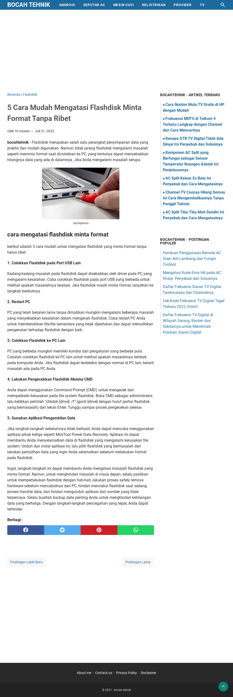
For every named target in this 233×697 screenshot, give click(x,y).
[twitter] (62, 530)
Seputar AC (94, 5)
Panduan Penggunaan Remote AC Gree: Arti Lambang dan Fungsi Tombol (192, 259)
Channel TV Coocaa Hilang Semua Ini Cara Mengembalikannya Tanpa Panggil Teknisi (194, 198)
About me (84, 673)
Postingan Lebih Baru (26, 562)
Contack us (103, 673)
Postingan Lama (137, 562)
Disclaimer (148, 673)
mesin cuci (123, 5)
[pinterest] (99, 530)
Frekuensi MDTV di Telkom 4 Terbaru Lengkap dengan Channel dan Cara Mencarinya (192, 124)
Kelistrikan (154, 5)
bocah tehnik (28, 4)
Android (67, 5)
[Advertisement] (116, 51)
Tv (202, 5)
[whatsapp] (135, 530)
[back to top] (223, 686)
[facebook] (25, 530)
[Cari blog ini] (223, 5)
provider (182, 5)
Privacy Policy (126, 673)
